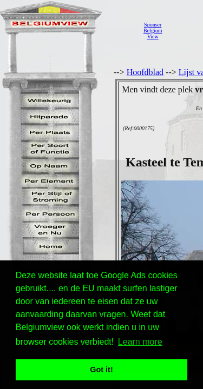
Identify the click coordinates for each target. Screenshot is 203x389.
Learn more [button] (140, 341)
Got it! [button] (101, 369)
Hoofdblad (145, 72)
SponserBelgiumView (152, 30)
